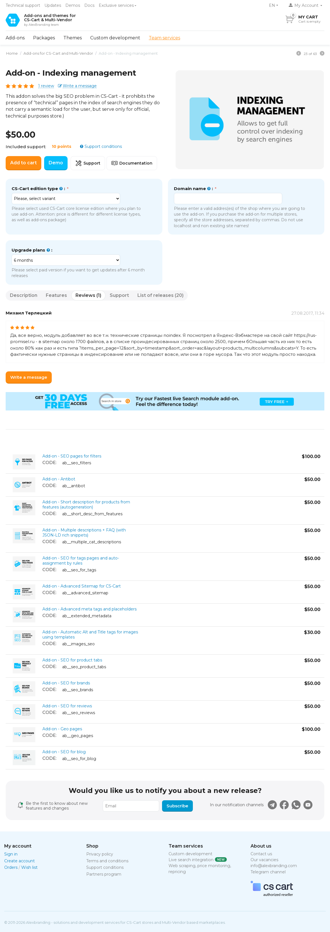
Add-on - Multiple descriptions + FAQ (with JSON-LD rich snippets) (84, 532)
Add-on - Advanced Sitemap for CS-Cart (81, 586)
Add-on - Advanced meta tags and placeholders (89, 609)
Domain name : (194, 188)
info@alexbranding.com (274, 865)
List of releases (160, 295)
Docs (89, 5)
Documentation (131, 163)
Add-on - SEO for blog (64, 751)
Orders (11, 867)
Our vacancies (264, 859)
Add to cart (23, 162)
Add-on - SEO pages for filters (71, 456)
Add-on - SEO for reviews (67, 705)
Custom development (115, 38)
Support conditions (102, 146)
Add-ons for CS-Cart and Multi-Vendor (58, 53)
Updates (52, 5)
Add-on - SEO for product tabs (72, 660)
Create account (19, 860)
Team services (164, 38)
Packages (44, 38)
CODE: (49, 462)
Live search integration (191, 859)
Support (87, 163)
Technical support (23, 5)
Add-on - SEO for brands (66, 683)
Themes (72, 38)
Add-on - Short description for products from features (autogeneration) (86, 504)
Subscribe (177, 805)
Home (12, 53)
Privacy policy (99, 854)
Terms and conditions (107, 860)
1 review (46, 86)
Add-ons (15, 38)
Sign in (11, 854)
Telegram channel (268, 871)
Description (23, 295)
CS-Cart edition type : (39, 188)
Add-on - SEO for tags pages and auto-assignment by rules (80, 561)
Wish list (29, 867)
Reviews (88, 295)
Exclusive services (116, 5)
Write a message (80, 86)
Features (56, 295)
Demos (72, 5)
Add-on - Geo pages (62, 728)
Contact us (261, 853)
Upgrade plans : (32, 250)
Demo (56, 162)
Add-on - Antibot (58, 479)
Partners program (103, 874)
